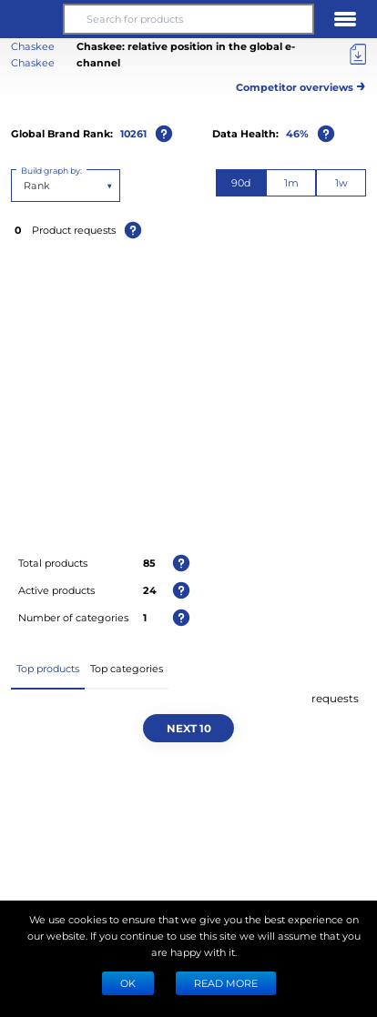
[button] (32, 19)
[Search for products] (188, 19)
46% (297, 133)
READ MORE (226, 983)
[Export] (358, 54)
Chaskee (33, 62)
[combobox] (25, 185)
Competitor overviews (301, 84)
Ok (128, 983)
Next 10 (189, 727)
